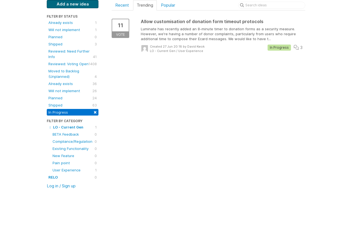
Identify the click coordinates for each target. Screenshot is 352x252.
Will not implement (72, 29)
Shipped (72, 44)
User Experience (75, 170)
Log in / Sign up (61, 185)
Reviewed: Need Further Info (72, 54)
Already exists (72, 22)
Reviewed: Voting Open (72, 64)
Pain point (75, 163)
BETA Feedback (75, 134)
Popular (168, 5)
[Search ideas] (271, 5)
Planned (72, 37)
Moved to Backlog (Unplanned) (72, 74)
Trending (145, 5)
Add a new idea (73, 4)
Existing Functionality (75, 148)
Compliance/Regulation (75, 141)
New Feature (75, 155)
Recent (122, 5)
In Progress (72, 112)
